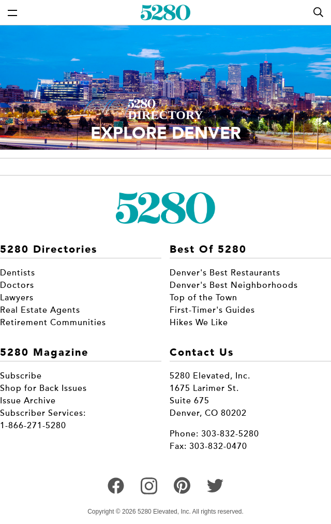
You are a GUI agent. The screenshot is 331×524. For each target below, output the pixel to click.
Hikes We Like (199, 322)
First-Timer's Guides (212, 310)
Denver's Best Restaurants (225, 273)
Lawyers (17, 298)
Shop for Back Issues (43, 388)
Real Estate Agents (40, 310)
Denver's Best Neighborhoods (234, 285)
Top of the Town (203, 298)
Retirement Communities (53, 322)
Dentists (17, 273)
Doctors (17, 285)
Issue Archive (28, 401)
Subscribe (21, 376)
